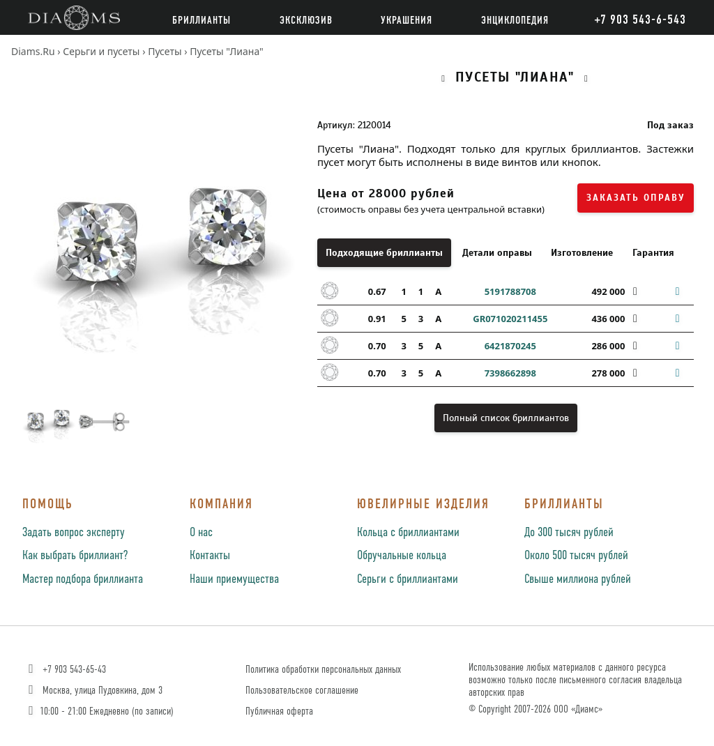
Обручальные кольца (401, 555)
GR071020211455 (510, 318)
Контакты (210, 555)
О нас (201, 532)
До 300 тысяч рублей (569, 532)
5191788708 (510, 291)
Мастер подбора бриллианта (82, 579)
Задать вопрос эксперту (73, 532)
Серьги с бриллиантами (407, 579)
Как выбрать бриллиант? (75, 555)
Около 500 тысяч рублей (576, 555)
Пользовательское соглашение (301, 690)
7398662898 (510, 373)
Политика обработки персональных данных (323, 669)
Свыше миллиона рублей (577, 579)
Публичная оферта (279, 711)
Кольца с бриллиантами (408, 532)
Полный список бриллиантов (506, 418)
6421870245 (510, 346)
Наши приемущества (234, 579)
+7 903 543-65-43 (66, 669)
